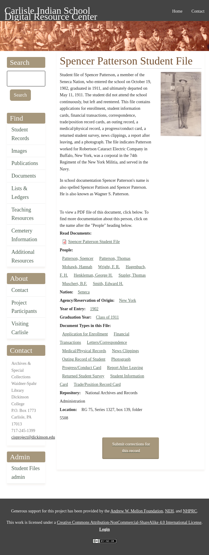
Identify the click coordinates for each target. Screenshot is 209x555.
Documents (23, 176)
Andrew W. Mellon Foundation (136, 511)
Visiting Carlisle (19, 328)
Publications (24, 163)
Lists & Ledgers (20, 192)
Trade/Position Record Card (97, 384)
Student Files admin (25, 472)
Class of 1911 (107, 317)
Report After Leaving (125, 367)
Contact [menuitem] (198, 11)
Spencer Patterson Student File (94, 241)
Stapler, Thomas (132, 275)
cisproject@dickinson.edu (33, 437)
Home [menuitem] (177, 11)
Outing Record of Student (83, 359)
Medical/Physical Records (84, 351)
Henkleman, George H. (93, 275)
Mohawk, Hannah (77, 267)
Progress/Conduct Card (81, 367)
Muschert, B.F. (74, 283)
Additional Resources (22, 256)
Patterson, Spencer (77, 258)
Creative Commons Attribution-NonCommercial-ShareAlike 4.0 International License (129, 522)
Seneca (84, 292)
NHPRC (190, 511)
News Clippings (125, 351)
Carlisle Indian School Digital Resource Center (50, 11)
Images (19, 151)
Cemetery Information (24, 235)
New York (127, 300)
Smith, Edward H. (108, 283)
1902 (94, 309)
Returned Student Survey (83, 376)
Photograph (121, 359)
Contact (19, 290)
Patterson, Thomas (114, 258)
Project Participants (24, 307)
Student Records (20, 134)
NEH (169, 511)
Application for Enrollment (85, 334)
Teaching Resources (22, 214)
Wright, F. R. (109, 267)
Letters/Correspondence (107, 342)
